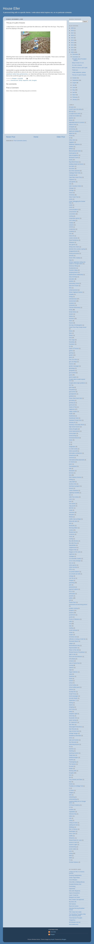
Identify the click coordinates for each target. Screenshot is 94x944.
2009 (72, 52)
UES (70, 794)
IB (69, 444)
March (74, 94)
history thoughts (73, 429)
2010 (72, 50)
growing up (72, 402)
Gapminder (72, 888)
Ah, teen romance (77, 65)
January (74, 99)
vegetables (72, 811)
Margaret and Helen (74, 897)
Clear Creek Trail (73, 197)
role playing (72, 658)
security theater (73, 698)
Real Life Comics (73, 906)
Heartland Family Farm (75, 420)
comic (70, 207)
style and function (74, 740)
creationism (72, 229)
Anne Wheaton (73, 879)
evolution (71, 303)
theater (71, 768)
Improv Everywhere (74, 893)
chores (71, 192)
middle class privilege (75, 519)
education (71, 279)
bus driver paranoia (74, 170)
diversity (71, 255)
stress (70, 737)
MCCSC (71, 508)
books (70, 159)
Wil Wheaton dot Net (74, 922)
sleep (70, 711)
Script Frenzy (72, 694)
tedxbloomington (73, 757)
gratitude (71, 396)
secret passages (73, 696)
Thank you (75, 70)
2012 (72, 45)
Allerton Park (72, 124)
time (70, 775)
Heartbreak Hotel (73, 418)
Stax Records (72, 729)
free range (72, 339)
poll (70, 600)
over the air (72, 578)
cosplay (71, 222)
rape (70, 625)
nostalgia (71, 556)
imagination (72, 446)
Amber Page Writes (74, 877)
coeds (70, 205)
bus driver (71, 168)
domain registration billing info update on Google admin (77, 262)
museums (71, 534)
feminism (71, 318)
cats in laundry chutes (75, 186)
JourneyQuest (73, 466)
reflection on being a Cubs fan (77, 639)
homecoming (72, 435)
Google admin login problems (77, 383)
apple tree (72, 133)
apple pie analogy (74, 131)
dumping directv (73, 272)
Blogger (64, 939)
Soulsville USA (73, 718)
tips (70, 777)
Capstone (71, 179)
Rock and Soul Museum (75, 656)
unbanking (72, 797)
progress (71, 610)
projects (71, 612)
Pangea (71, 580)
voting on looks (73, 822)
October (74, 78)
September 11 (73, 700)
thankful (71, 759)
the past (71, 766)
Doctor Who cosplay (74, 257)
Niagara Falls (72, 549)
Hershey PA (72, 422)
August (74, 82)
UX (70, 807)
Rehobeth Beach (73, 641)
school (71, 683)
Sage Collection (73, 672)
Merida (71, 516)
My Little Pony (73, 543)
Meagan (52, 934)
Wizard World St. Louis (75, 840)
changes (71, 188)
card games (72, 181)
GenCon (71, 364)
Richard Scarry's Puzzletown (77, 652)
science (71, 689)
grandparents (72, 394)
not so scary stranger (75, 560)
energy (71, 296)
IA (69, 442)
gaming (71, 353)
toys (70, 781)
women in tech (73, 842)
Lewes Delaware (73, 490)
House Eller (11, 8)
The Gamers (72, 764)
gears (70, 357)
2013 (72, 42)
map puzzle (72, 505)
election (71, 281)
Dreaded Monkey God (75, 884)
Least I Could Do (73, 895)
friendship (71, 342)
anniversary (72, 129)
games (71, 350)
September (75, 80)
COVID (71, 227)
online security (73, 567)
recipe (70, 632)
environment (72, 301)
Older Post (61, 137)
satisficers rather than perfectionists (17, 74)
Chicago (71, 190)
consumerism (72, 211)
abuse (70, 120)
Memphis (71, 514)
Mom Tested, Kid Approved (76, 899)
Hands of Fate (73, 407)
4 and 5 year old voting (75, 109)
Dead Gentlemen (73, 240)
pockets (71, 596)
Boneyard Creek (73, 157)
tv (69, 788)
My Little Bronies (73, 541)
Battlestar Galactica (74, 144)
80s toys (71, 111)
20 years (71, 107)
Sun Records (72, 742)
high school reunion (74, 426)
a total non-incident (74, 115)
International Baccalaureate (76, 459)
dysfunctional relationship (76, 274)
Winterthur (72, 838)
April (73, 92)
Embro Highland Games (75, 292)
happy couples (73, 411)
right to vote (72, 654)
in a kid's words (73, 448)
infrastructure (72, 455)
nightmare (72, 554)
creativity (71, 231)
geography (72, 370)
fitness (71, 331)
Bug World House (74, 162)
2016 (72, 35)
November (75, 56)
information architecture (75, 453)
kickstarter (72, 470)
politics (71, 598)
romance (71, 661)
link (70, 495)
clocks (71, 199)
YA (70, 860)
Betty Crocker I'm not (78, 62)
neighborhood (73, 547)
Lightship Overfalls (74, 492)
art (69, 137)
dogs (70, 260)
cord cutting (72, 220)
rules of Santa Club (74, 663)
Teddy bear (72, 755)
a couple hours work (74, 113)
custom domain (73, 238)
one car (71, 563)
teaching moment (74, 753)
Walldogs (71, 827)
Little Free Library (74, 497)
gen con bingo (73, 361)
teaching (71, 751)
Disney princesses (74, 253)
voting (70, 820)
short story (72, 709)
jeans (70, 464)
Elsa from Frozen (73, 285)
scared (71, 680)
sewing (71, 702)
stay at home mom (74, 731)
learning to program (74, 486)
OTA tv (71, 569)
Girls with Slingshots (74, 890)
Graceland (72, 389)
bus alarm (71, 166)
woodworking (72, 846)
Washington (72, 831)
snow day (71, 715)
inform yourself (73, 451)
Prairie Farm (72, 602)
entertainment (14, 80)
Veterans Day (72, 814)
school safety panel (74, 687)
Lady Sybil (72, 481)
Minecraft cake (73, 521)
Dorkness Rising (73, 266)
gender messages (74, 366)
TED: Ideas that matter (75, 912)
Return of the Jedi (74, 650)
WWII (70, 857)
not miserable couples (75, 558)
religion (71, 643)
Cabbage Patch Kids (74, 173)
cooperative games (74, 218)
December (75, 54)
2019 (72, 30)
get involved (72, 372)
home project (72, 433)
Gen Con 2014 (73, 359)
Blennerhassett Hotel (75, 151)
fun (70, 346)
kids (30, 80)
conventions (72, 214)
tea (70, 746)
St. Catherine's (73, 722)
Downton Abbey (73, 270)
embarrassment (73, 290)
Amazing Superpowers (75, 875)
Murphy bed (72, 532)
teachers (71, 748)
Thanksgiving (72, 762)
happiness (25, 80)
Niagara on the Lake (74, 552)
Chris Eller (53, 932)
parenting (71, 582)
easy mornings (73, 276)
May (73, 90)
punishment (72, 614)
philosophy (72, 593)
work (70, 851)
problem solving (73, 608)
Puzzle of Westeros (74, 619)
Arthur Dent (72, 140)
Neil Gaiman (72, 904)
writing (71, 853)
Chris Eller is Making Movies (77, 882)
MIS (70, 523)
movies (71, 530)
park (70, 585)
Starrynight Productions (75, 726)
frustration (72, 344)
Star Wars (72, 724)
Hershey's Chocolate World (76, 424)
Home (36, 137)
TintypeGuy (72, 920)
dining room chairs (74, 246)
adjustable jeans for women (76, 122)
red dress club (73, 636)
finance (71, 323)
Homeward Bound (74, 437)
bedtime (71, 146)
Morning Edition (73, 527)
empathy (71, 294)
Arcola (71, 135)
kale (70, 468)
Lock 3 (71, 499)
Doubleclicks (72, 268)
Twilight (71, 792)
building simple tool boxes (76, 164)
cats (70, 183)
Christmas (72, 194)
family (20, 80)
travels (71, 784)
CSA (70, 233)
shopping (71, 707)
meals (70, 510)
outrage (71, 576)
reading (71, 628)
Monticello (72, 525)
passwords (72, 587)
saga (70, 669)
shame (71, 705)
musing (71, 538)
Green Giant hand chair (75, 398)
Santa (70, 678)
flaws (70, 333)
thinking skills (72, 770)
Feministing (72, 886)
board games (72, 153)
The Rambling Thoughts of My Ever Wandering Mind (77, 914)
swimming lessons (74, 744)
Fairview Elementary (74, 307)
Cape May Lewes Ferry (75, 177)
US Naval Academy (74, 805)
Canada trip (72, 175)
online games (72, 565)
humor (71, 440)
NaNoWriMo (72, 545)
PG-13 (71, 591)
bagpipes (71, 142)
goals (70, 375)
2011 (72, 47)
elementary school (74, 283)
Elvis (70, 287)
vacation (71, 809)
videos (71, 816)
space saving (72, 720)
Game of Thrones (74, 348)
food (70, 337)
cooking (71, 216)
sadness (71, 667)
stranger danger (73, 733)
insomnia (71, 457)
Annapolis (71, 126)
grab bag (71, 387)
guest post (72, 405)
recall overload (73, 630)
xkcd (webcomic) (73, 924)
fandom (71, 314)
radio (70, 621)
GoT (70, 385)
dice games (72, 244)
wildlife (71, 835)
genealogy (72, 368)
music (70, 536)
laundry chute (72, 484)
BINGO (71, 148)
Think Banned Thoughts (75, 918)
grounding (72, 400)
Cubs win (71, 235)
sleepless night (73, 713)
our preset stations (74, 571)
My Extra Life (72, 901)
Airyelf (52, 939)
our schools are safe (74, 574)
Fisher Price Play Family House (77, 327)
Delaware (71, 242)
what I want (72, 833)
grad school (72, 391)
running (71, 665)
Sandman (71, 676)
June (73, 87)
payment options (73, 589)
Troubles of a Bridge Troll (76, 786)
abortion (71, 118)
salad (70, 674)
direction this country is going (77, 249)
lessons (71, 488)
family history (72, 312)
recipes (71, 634)
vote (70, 818)
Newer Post (10, 137)
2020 (72, 28)
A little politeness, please (79, 72)
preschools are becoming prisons (78, 604)
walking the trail (73, 825)
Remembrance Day (74, 645)
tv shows (71, 790)
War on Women (73, 829)
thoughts (34, 80)
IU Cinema (72, 462)
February (75, 97)
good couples (72, 377)
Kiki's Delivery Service (75, 477)
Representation (73, 647)
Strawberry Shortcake (75, 735)
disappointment (73, 251)
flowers (71, 335)
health (70, 413)
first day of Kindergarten (75, 325)
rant (70, 623)
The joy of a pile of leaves (79, 75)
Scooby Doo (72, 691)
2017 (72, 33)
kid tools (71, 473)
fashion (71, 316)
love (70, 501)
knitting (71, 479)
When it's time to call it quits (79, 67)
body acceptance (73, 155)
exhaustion (72, 305)
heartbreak (72, 416)
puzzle (71, 617)
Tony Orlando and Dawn (75, 779)
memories (71, 512)
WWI (70, 855)
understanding (73, 799)
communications (73, 209)
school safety (72, 685)
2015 (72, 37)
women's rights (73, 844)
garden (71, 355)
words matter (72, 849)
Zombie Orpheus (73, 862)
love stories (72, 503)
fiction (70, 320)
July (73, 85)
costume (71, 225)
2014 (72, 40)
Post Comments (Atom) (20, 140)
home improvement (74, 431)
